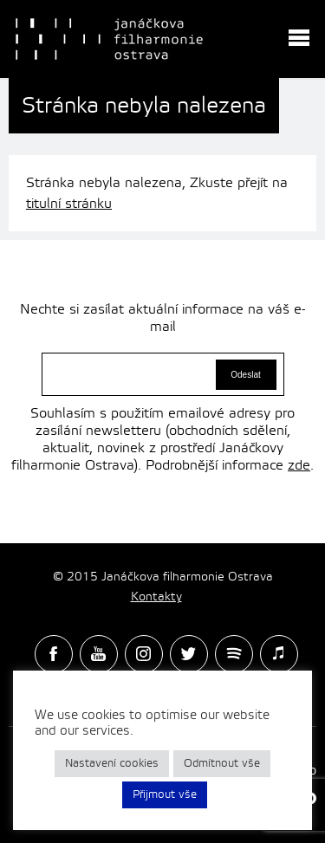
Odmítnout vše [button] (222, 763)
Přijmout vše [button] (165, 794)
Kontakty (156, 597)
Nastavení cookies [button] (112, 763)
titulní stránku (69, 203)
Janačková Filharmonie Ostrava (109, 39)
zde (299, 465)
